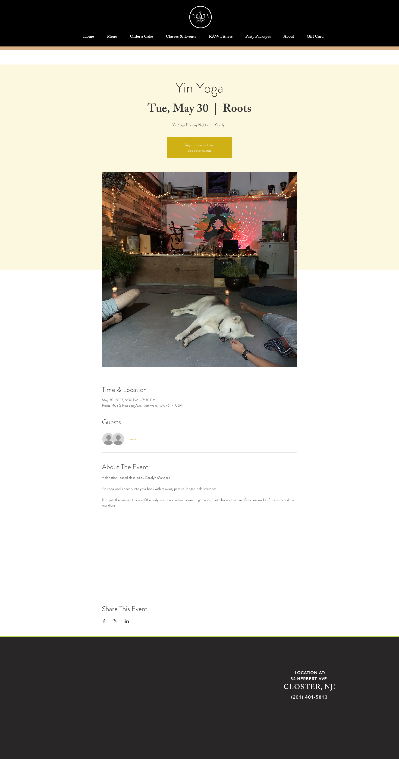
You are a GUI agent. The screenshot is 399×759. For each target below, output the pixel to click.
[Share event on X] (115, 621)
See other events (199, 150)
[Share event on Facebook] (104, 621)
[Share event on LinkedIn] (127, 621)
